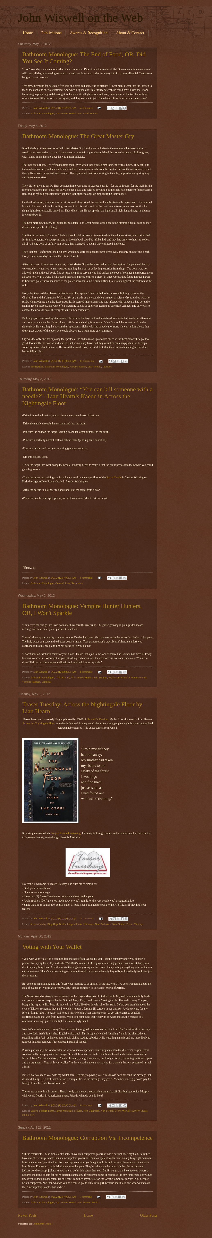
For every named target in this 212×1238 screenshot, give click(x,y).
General (59, 583)
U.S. (32, 1115)
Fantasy (73, 366)
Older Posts (148, 1215)
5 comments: (86, 108)
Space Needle (113, 477)
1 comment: (86, 1196)
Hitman (103, 677)
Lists (90, 366)
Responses (77, 583)
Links (79, 924)
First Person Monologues (68, 113)
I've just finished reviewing (65, 833)
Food (85, 113)
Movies (78, 1110)
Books (62, 924)
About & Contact (130, 33)
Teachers (107, 366)
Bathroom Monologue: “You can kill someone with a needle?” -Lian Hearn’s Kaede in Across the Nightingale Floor (87, 396)
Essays (34, 1110)
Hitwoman (113, 677)
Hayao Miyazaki (64, 1110)
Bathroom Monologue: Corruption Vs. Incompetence (87, 1137)
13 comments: (87, 918)
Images (71, 924)
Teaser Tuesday (134, 924)
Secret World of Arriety (127, 1110)
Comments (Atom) (42, 1223)
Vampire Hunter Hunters (134, 677)
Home (28, 33)
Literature (88, 924)
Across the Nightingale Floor (38, 723)
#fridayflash (37, 366)
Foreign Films (46, 1110)
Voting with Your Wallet (52, 946)
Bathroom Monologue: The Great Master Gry (78, 136)
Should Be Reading (97, 719)
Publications (51, 33)
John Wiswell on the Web (80, 17)
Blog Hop (52, 924)
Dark (58, 677)
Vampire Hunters (31, 681)
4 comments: (86, 577)
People (97, 366)
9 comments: (86, 1105)
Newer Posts (27, 1215)
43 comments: (87, 361)
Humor (93, 113)
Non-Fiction (118, 924)
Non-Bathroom (103, 924)
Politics (96, 1202)
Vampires (46, 681)
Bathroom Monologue (42, 113)
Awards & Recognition (89, 33)
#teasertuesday (38, 924)
